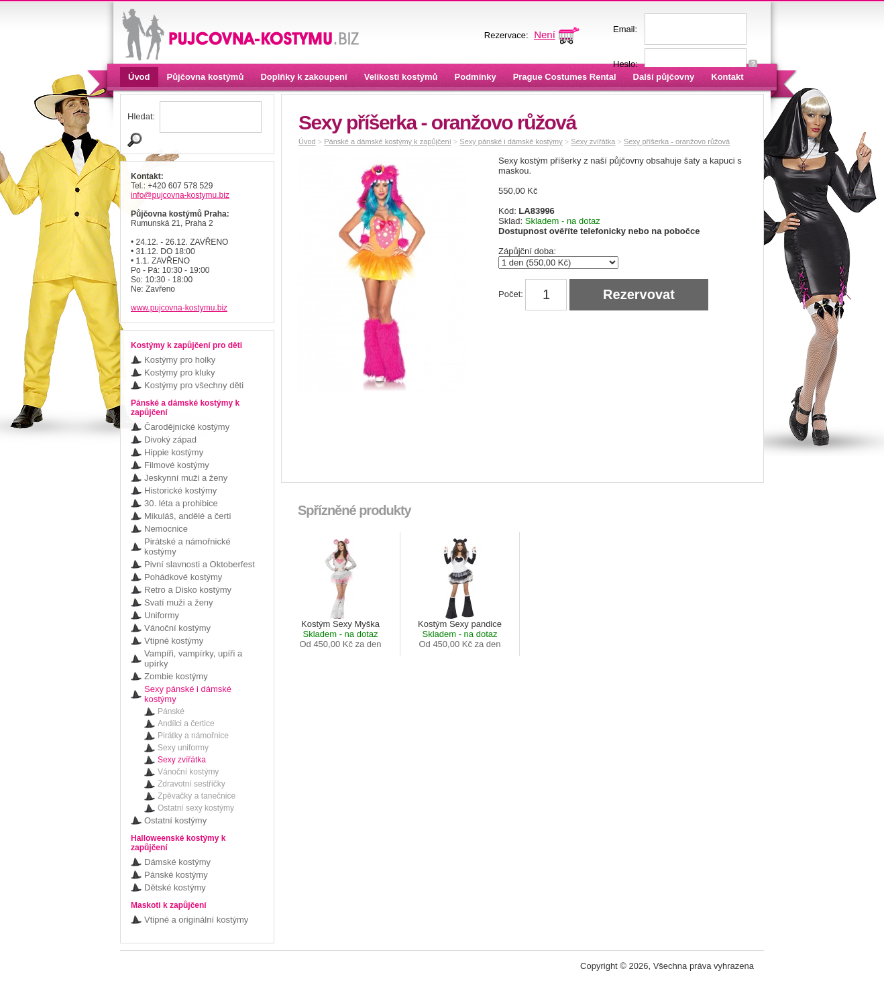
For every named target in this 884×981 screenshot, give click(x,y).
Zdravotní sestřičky (191, 784)
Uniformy (161, 615)
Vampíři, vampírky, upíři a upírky (193, 658)
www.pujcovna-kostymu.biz (179, 307)
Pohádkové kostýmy (183, 577)
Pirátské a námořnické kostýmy (187, 546)
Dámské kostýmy (177, 862)
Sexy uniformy (183, 747)
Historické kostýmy (180, 490)
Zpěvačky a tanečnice (196, 796)
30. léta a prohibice (181, 503)
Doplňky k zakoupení (303, 77)
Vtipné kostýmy (173, 641)
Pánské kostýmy (176, 875)
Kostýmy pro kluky (179, 372)
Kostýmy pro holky (179, 360)
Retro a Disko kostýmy (187, 590)
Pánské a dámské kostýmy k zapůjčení (387, 141)
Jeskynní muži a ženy (185, 478)
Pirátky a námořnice (193, 735)
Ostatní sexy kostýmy (196, 808)
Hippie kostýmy (173, 452)
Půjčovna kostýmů (205, 77)
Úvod (139, 77)
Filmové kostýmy (176, 465)
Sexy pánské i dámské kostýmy (187, 694)
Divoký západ (170, 440)
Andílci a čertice (186, 723)
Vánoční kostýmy (177, 628)
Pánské (171, 711)
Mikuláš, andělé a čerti (187, 516)
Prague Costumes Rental (564, 77)
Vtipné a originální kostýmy (196, 920)
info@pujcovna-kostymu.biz (180, 195)
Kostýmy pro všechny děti (193, 385)
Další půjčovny (664, 77)
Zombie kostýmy (176, 676)
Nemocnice (166, 529)
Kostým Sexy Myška (340, 634)
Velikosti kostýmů (401, 77)
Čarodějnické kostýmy (186, 427)
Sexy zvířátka (182, 759)
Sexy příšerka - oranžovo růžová (677, 141)
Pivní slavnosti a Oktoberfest (199, 564)
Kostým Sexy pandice (460, 634)
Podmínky (475, 77)
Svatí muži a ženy (178, 602)
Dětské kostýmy (175, 887)
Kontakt (727, 77)
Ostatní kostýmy (175, 820)
